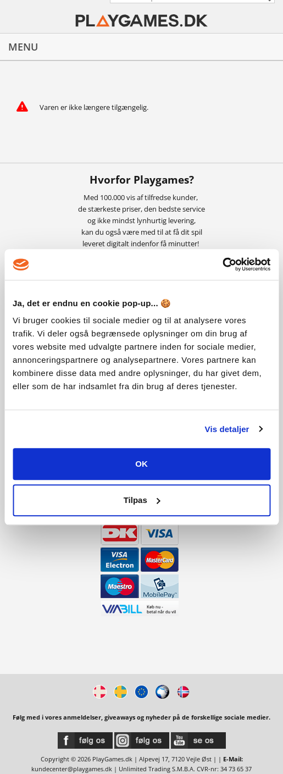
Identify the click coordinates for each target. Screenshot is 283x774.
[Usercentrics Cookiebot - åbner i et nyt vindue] (222, 264)
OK (141, 463)
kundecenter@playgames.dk (71, 769)
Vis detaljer (227, 429)
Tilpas (142, 500)
